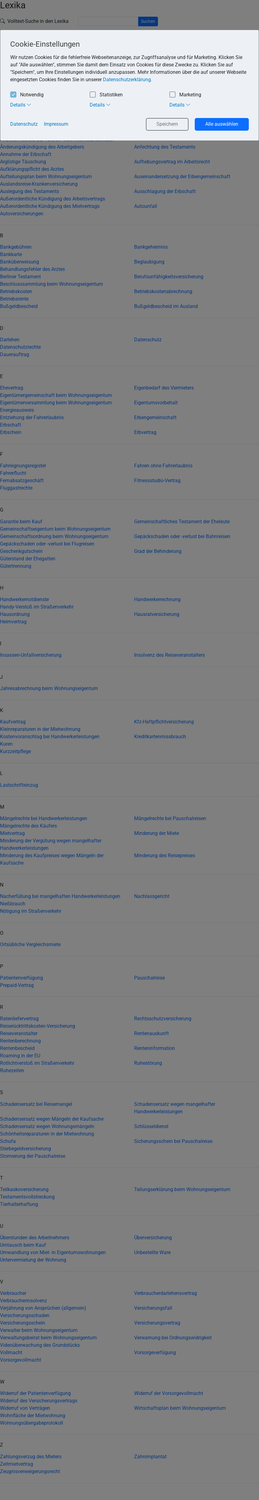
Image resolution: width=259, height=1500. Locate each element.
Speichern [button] (167, 124)
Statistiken (106, 95)
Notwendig (27, 95)
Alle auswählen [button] (221, 124)
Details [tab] (21, 105)
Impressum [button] (56, 124)
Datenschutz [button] (24, 124)
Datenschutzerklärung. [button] (127, 79)
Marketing (185, 95)
